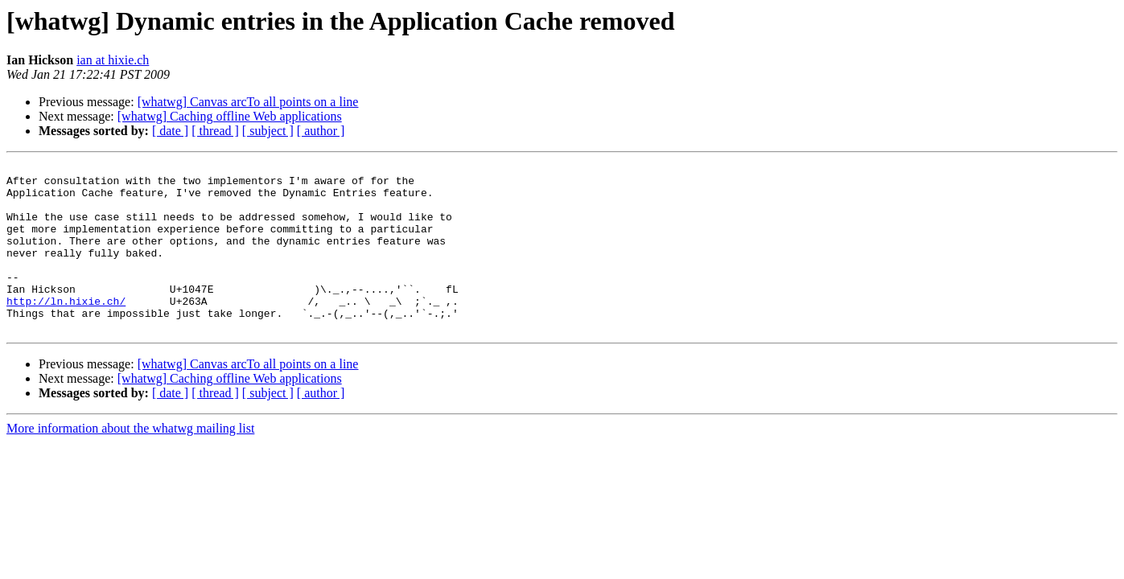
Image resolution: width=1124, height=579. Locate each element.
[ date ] (170, 131)
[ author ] (321, 131)
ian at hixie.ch (112, 60)
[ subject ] (268, 131)
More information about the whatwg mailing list (130, 462)
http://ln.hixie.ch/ (66, 329)
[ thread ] (215, 131)
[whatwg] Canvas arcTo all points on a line (248, 102)
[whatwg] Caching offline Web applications (229, 116)
